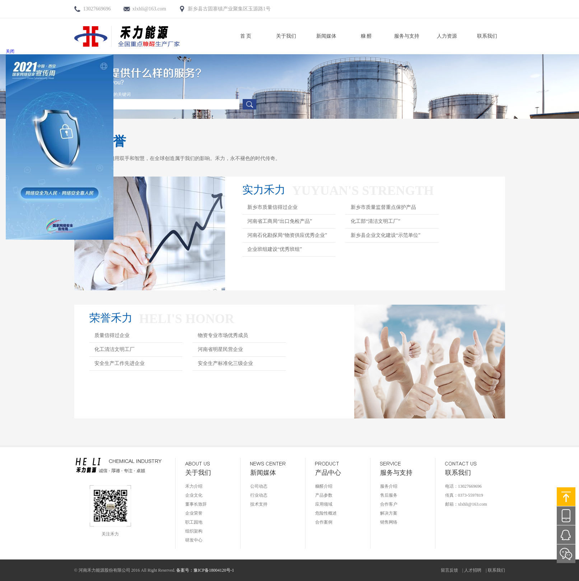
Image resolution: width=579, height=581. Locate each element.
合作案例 (323, 522)
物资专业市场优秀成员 (223, 335)
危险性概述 (326, 513)
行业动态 (258, 495)
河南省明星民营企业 (220, 349)
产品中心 (328, 472)
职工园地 (193, 522)
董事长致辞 (196, 504)
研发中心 (193, 540)
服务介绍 (388, 486)
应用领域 (323, 504)
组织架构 (193, 531)
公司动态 (258, 486)
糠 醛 (366, 36)
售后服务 (388, 495)
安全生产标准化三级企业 (225, 363)
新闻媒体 (326, 36)
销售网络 (388, 522)
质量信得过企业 (112, 335)
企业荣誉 (193, 513)
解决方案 (388, 513)
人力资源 (447, 36)
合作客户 (388, 504)
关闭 (10, 51)
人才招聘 (472, 570)
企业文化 (193, 495)
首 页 (246, 36)
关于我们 (286, 36)
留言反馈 (449, 570)
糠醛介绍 (323, 486)
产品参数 (323, 495)
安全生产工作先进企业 (119, 363)
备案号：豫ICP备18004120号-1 (205, 570)
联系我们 (487, 36)
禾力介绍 (193, 486)
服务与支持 (406, 36)
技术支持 (258, 504)
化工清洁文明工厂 (114, 349)
